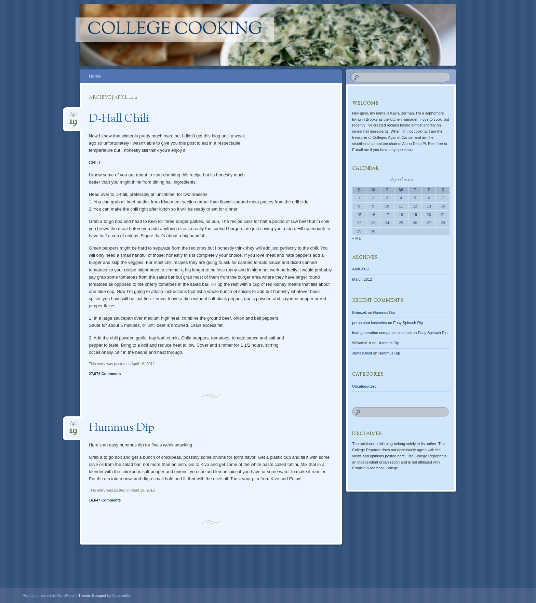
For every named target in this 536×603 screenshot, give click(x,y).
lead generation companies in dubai (382, 333)
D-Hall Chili (119, 119)
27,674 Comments (105, 374)
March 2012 (362, 279)
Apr (73, 116)
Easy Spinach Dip (408, 323)
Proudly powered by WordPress (49, 595)
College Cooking (175, 29)
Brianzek (359, 312)
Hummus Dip (121, 428)
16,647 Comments (105, 500)
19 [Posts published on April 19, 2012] (415, 215)
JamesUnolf (362, 353)
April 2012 (360, 269)
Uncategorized (364, 386)
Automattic (121, 595)
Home (95, 76)
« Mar (357, 238)
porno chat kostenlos (369, 323)
